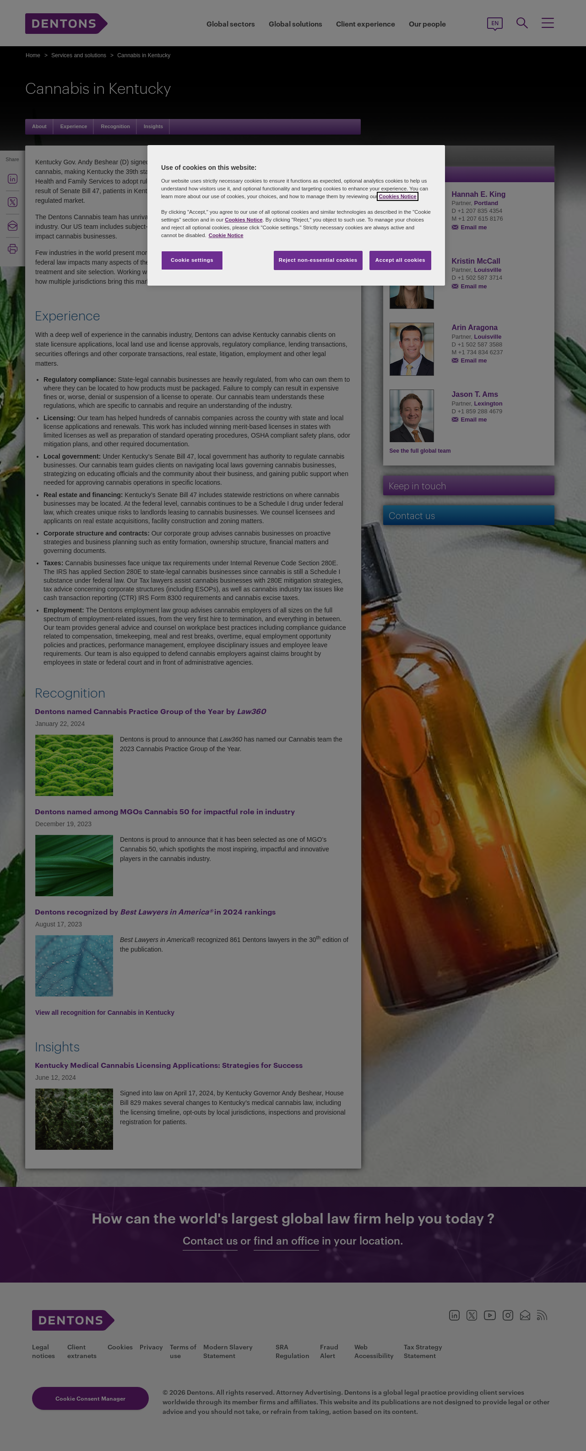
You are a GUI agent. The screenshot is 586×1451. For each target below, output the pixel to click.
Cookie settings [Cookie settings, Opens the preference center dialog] (192, 260)
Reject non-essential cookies (318, 260)
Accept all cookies (400, 260)
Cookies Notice (397, 196)
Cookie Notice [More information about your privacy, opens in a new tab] (226, 235)
